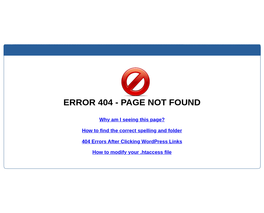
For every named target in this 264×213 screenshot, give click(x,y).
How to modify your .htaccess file (132, 152)
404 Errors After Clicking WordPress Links (132, 141)
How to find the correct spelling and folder (132, 130)
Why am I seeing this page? (132, 119)
